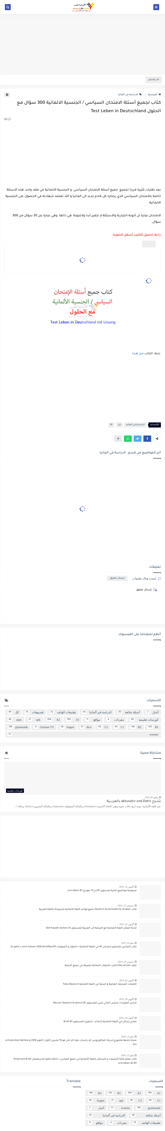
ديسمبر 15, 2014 (126, 905)
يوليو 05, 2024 (151, 797)
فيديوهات (34, 712)
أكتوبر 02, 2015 (126, 980)
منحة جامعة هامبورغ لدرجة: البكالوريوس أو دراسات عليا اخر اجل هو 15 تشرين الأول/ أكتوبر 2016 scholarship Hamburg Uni (71, 1042)
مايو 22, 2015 (127, 943)
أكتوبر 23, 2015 (126, 924)
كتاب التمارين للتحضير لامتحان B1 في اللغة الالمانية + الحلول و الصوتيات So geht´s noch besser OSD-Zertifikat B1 (73, 947)
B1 (111, 425)
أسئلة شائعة (129, 712)
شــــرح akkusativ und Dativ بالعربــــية (134, 801)
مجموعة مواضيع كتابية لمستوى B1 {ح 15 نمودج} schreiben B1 (102, 890)
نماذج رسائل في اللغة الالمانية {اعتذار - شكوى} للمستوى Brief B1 (100, 1021)
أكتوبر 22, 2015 (126, 886)
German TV (44, 727)
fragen (67, 727)
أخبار (152, 712)
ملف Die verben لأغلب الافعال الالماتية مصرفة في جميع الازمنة (101, 965)
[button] (147, 439)
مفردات (115, 719)
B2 (135, 727)
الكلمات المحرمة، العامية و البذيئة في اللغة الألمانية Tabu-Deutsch (100, 984)
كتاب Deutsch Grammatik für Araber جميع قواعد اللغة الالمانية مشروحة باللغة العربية (88, 909)
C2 (102, 727)
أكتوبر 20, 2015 (126, 999)
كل (119, 425)
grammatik (18, 727)
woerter (83, 734)
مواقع (92, 719)
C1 (119, 727)
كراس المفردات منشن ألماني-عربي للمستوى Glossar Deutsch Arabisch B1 (95, 1003)
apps (15, 719)
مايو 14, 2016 (127, 1036)
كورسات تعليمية (144, 719)
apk (34, 719)
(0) (7, 119)
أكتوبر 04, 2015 (126, 1018)
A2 (53, 719)
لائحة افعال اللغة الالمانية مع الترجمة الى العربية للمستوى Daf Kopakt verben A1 (91, 928)
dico (85, 727)
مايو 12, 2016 (127, 1055)
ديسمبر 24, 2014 (126, 961)
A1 (72, 719)
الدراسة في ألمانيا (130, 94)
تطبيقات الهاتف (62, 712)
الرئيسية (154, 94)
